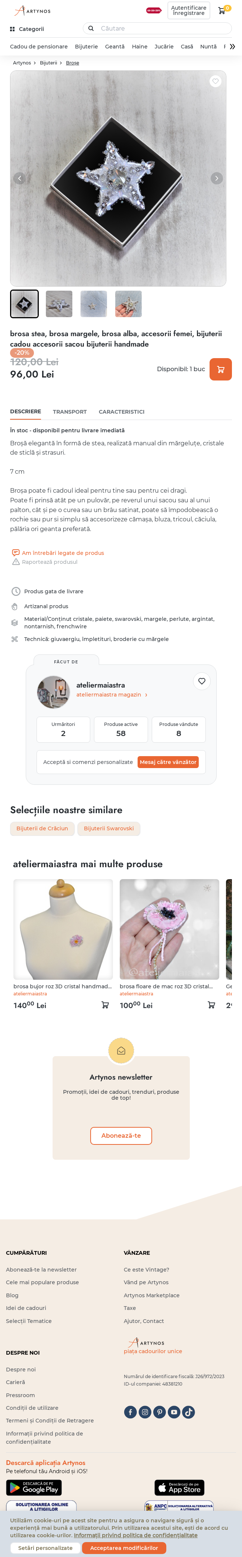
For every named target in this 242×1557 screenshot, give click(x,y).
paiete (103, 619)
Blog (12, 1295)
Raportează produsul (44, 562)
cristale (82, 619)
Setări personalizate (45, 1548)
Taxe (130, 1308)
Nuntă (208, 46)
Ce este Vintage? (146, 1270)
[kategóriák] (27, 29)
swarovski (128, 619)
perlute (179, 619)
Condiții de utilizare (32, 1408)
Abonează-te (121, 1136)
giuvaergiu (65, 639)
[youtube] (173, 1412)
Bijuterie (86, 46)
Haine (140, 46)
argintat (202, 619)
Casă (187, 46)
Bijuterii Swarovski (109, 829)
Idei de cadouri (26, 1308)
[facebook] (130, 1412)
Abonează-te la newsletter (41, 1270)
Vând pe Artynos (146, 1282)
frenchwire (72, 626)
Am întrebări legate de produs (57, 553)
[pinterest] (159, 1412)
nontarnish (39, 626)
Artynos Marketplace (152, 1295)
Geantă (115, 46)
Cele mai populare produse (42, 1282)
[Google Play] (34, 1487)
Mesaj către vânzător (168, 762)
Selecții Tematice (29, 1321)
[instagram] (144, 1412)
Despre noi (21, 1369)
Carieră (15, 1382)
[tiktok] (188, 1412)
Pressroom (20, 1395)
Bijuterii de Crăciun (42, 829)
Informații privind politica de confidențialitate (136, 1535)
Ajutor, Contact (144, 1321)
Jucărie (164, 46)
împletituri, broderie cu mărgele (125, 639)
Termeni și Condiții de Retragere (50, 1421)
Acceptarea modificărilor (124, 1548)
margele (155, 619)
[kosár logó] (221, 10)
